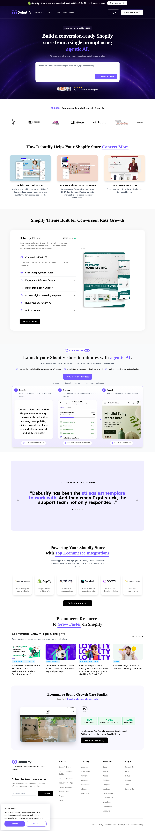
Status (127, 776)
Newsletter (107, 802)
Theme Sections (65, 787)
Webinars (106, 780)
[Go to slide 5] (82, 509)
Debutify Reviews (66, 778)
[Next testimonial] (137, 500)
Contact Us (129, 767)
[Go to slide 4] (79, 509)
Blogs (105, 767)
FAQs (127, 771)
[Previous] (15, 724)
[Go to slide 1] (72, 509)
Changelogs (107, 806)
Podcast (106, 771)
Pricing (50, 12)
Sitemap (128, 780)
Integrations (85, 771)
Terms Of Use (110, 825)
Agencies (84, 780)
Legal (127, 784)
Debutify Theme (65, 767)
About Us (84, 767)
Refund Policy (97, 825)
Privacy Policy (123, 825)
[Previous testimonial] (17, 500)
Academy (106, 789)
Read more (137, 636)
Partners (84, 776)
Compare (106, 784)
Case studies (61, 12)
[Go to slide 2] (75, 509)
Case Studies (108, 793)
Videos (105, 776)
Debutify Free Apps (66, 783)
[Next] (139, 724)
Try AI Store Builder (78, 377)
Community (129, 789)
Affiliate (84, 789)
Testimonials (108, 798)
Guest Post (85, 793)
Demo (71, 12)
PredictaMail (64, 791)
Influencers (85, 784)
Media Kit (106, 811)
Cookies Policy (137, 825)
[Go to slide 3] (77, 509)
